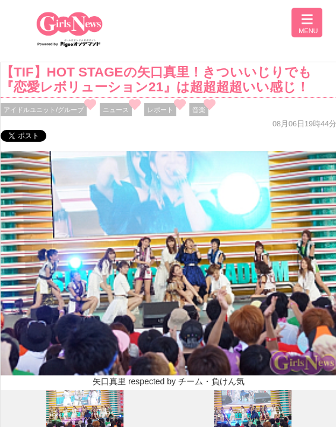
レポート (160, 109)
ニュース (116, 109)
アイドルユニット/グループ (44, 109)
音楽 (198, 109)
